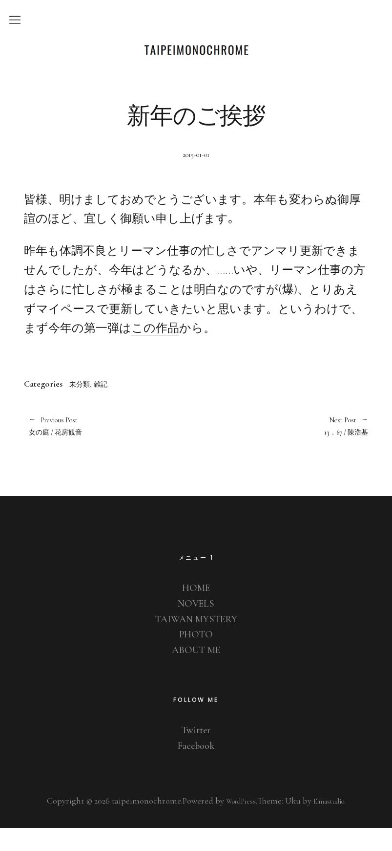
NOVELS (196, 626)
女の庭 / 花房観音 (107, 446)
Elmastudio (332, 823)
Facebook (196, 768)
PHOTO (196, 657)
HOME (196, 610)
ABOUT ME (196, 672)
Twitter (196, 752)
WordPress (236, 823)
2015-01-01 (196, 172)
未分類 (82, 401)
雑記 (108, 401)
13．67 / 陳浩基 (282, 446)
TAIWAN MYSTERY (196, 641)
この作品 (155, 346)
